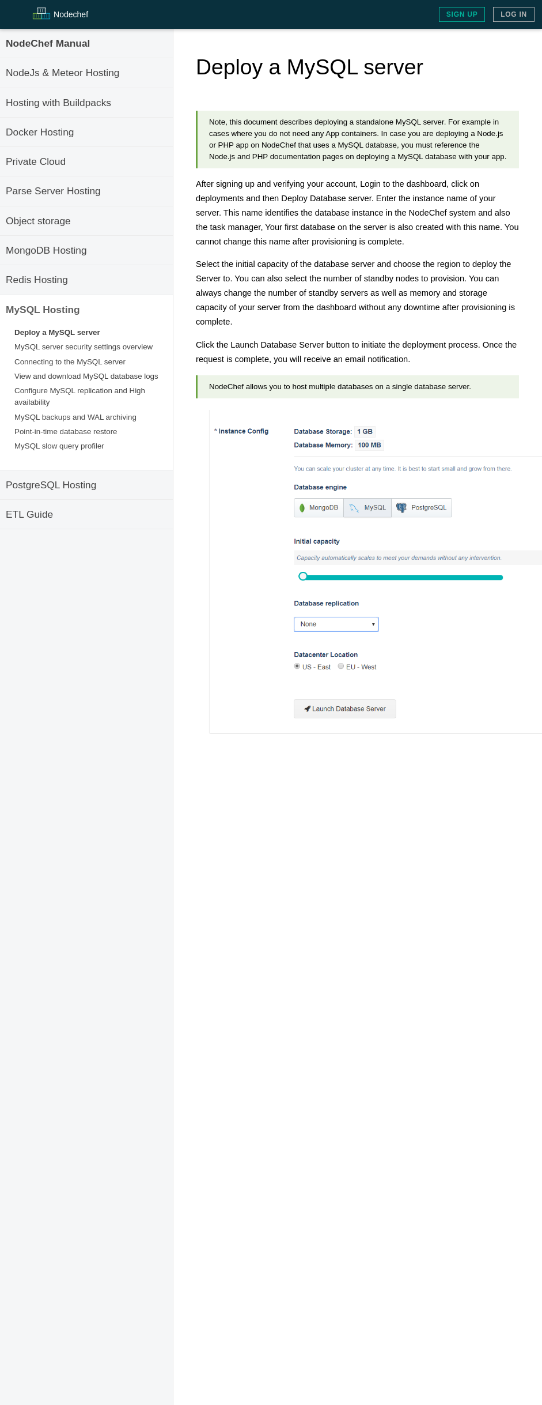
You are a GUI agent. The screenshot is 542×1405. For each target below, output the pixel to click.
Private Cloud (36, 161)
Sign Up (462, 14)
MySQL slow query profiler (59, 446)
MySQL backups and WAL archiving (75, 417)
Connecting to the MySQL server (70, 361)
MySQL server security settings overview (83, 346)
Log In (514, 14)
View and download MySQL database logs (86, 376)
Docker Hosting (40, 132)
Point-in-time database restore (66, 431)
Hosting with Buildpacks (58, 102)
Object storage (38, 221)
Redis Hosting (37, 279)
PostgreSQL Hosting (51, 485)
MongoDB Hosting (46, 250)
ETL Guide (29, 514)
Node (71, 14)
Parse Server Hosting (53, 191)
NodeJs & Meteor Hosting (62, 72)
